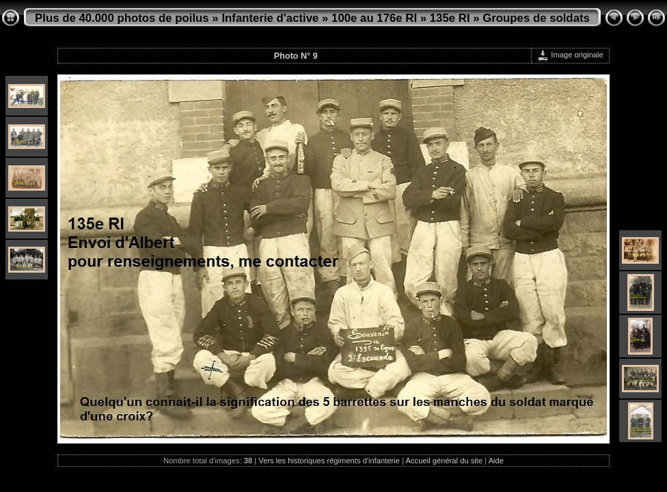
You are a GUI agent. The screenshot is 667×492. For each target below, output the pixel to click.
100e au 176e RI (374, 18)
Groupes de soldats (536, 18)
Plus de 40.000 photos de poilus (122, 18)
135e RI (450, 18)
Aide (496, 460)
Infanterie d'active (269, 18)
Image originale (570, 55)
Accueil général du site (444, 460)
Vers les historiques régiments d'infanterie (329, 460)
